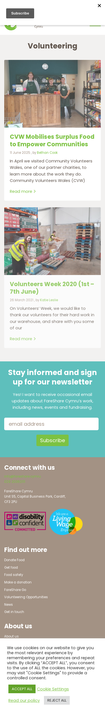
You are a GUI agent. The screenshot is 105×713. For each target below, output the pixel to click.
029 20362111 (14, 482)
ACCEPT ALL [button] (22, 689)
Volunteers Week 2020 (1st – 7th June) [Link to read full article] (52, 288)
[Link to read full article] (52, 94)
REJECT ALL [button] (56, 700)
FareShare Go (15, 590)
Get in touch (14, 612)
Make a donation (18, 582)
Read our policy (24, 700)
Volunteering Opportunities (26, 597)
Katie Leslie (49, 300)
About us (11, 636)
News (8, 604)
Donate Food (14, 560)
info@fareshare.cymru (22, 476)
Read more (23, 191)
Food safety (13, 575)
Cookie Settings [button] (53, 689)
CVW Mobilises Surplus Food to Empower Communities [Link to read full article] (52, 140)
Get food (11, 567)
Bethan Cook (47, 152)
